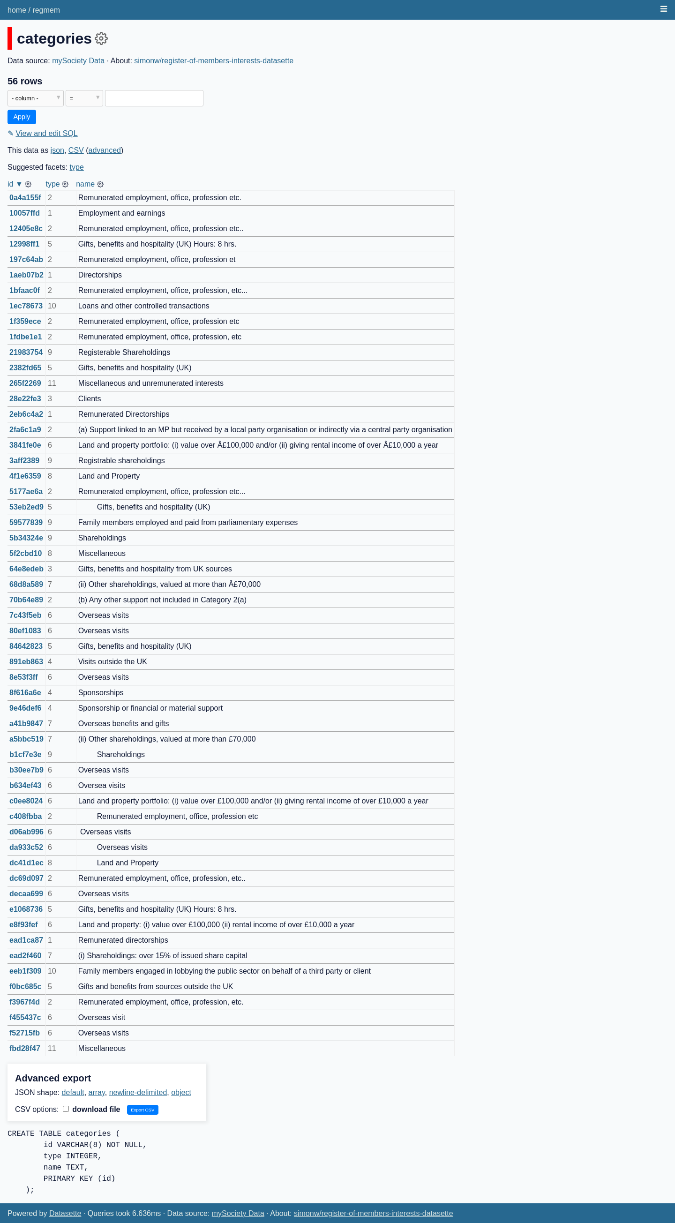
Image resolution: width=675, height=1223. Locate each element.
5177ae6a (26, 491)
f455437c (25, 1017)
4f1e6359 (25, 476)
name (85, 184)
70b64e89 (26, 600)
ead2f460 (25, 956)
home (17, 10)
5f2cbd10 (25, 553)
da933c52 (26, 847)
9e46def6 (25, 708)
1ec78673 (26, 306)
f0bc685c (25, 986)
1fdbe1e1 (25, 337)
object (181, 1092)
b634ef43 (25, 785)
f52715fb (24, 1033)
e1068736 (26, 909)
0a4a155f (25, 198)
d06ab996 (26, 832)
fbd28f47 (24, 1048)
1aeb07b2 (26, 275)
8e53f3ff (23, 677)
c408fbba (25, 816)
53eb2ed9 (26, 507)
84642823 (26, 646)
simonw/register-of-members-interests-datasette (213, 61)
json (57, 150)
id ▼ (15, 184)
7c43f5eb (25, 615)
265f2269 (25, 383)
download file (91, 1109)
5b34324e (26, 538)
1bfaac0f (24, 290)
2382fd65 (25, 368)
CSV (76, 150)
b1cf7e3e (25, 754)
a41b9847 (26, 724)
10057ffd (24, 213)
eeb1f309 (25, 971)
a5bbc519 (26, 739)
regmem (46, 10)
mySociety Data (78, 61)
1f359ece (25, 321)
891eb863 (26, 662)
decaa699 (26, 894)
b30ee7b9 (26, 770)
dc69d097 (26, 878)
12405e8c (26, 229)
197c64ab (26, 259)
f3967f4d (24, 1002)
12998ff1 (24, 244)
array (97, 1092)
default (73, 1092)
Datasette (65, 1213)
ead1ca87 (26, 940)
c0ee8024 (26, 801)
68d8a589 (26, 584)
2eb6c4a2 (26, 414)
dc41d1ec (26, 863)
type (77, 167)
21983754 (26, 352)
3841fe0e (25, 445)
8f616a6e (25, 693)
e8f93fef (23, 925)
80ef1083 (25, 631)
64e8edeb (26, 569)
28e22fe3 (25, 399)
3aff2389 (24, 461)
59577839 (26, 522)
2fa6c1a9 (25, 430)
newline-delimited (138, 1092)
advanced (105, 150)
